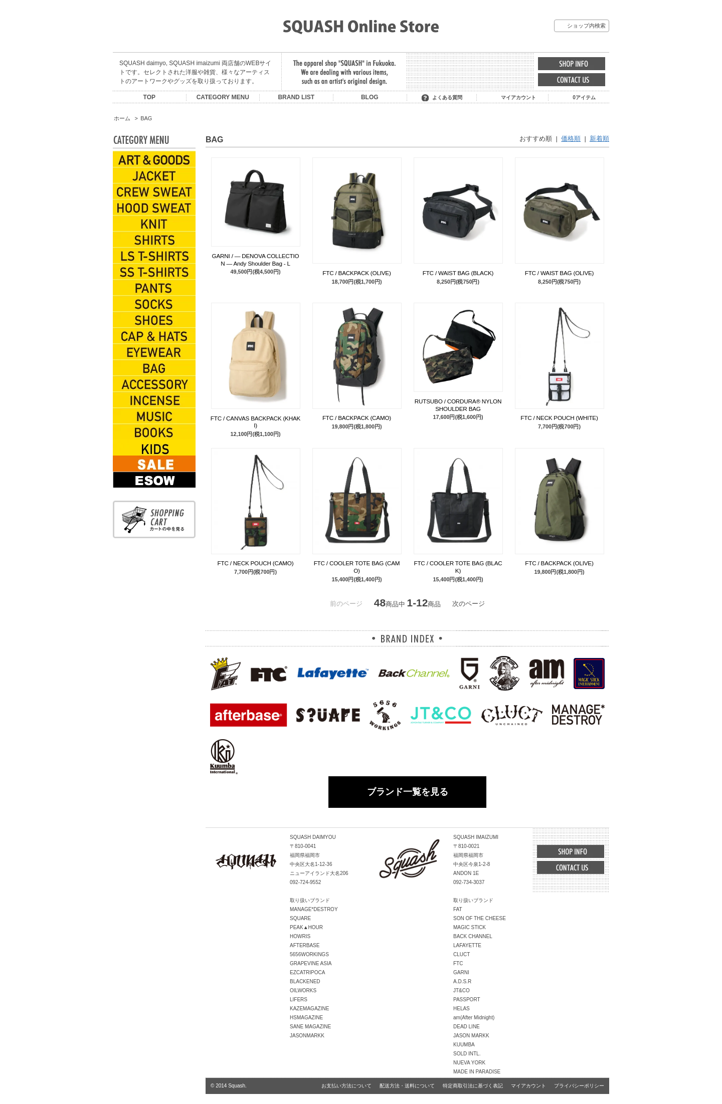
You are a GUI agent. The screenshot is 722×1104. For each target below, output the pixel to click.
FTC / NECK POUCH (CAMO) (256, 563)
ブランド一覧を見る (407, 792)
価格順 (571, 138)
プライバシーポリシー (579, 1085)
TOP (149, 97)
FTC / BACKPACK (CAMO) (356, 417)
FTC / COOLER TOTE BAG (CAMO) (357, 566)
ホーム (122, 118)
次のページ (468, 603)
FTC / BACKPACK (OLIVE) (356, 273)
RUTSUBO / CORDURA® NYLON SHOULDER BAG (458, 404)
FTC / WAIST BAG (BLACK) (458, 273)
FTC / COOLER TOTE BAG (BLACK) (458, 566)
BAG (146, 118)
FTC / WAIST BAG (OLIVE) (559, 273)
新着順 (599, 138)
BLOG (370, 97)
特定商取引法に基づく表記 (473, 1085)
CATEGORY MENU (223, 97)
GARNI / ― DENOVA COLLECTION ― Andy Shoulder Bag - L (255, 259)
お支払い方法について (346, 1085)
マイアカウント (518, 97)
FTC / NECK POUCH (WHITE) (559, 417)
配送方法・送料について (407, 1085)
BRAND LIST (296, 97)
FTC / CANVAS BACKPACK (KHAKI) (255, 421)
